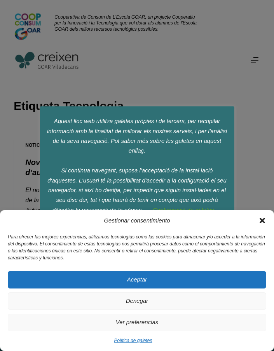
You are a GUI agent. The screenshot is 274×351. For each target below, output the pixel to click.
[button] (262, 220)
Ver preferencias (137, 322)
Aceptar (137, 279)
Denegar (137, 300)
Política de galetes (133, 340)
